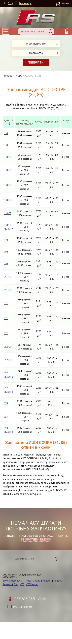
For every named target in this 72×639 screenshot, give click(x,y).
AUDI (19, 75)
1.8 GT (7, 156)
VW (22, 584)
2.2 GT (7, 346)
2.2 (6, 303)
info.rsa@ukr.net (22, 606)
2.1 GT (7, 276)
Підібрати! (36, 62)
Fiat (16, 584)
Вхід (10, 3)
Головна (7, 75)
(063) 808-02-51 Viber (30, 599)
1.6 (6, 133)
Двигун (8, 120)
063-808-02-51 (37, 536)
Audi (29, 580)
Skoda (37, 580)
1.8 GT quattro (8, 226)
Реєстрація (25, 3)
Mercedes (16, 580)
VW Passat (32, 584)
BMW (6, 580)
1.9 (6, 240)
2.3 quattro (8, 429)
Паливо (66, 120)
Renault (47, 580)
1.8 (6, 145)
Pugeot (58, 580)
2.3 (6, 403)
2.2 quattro (8, 375)
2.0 (6, 251)
